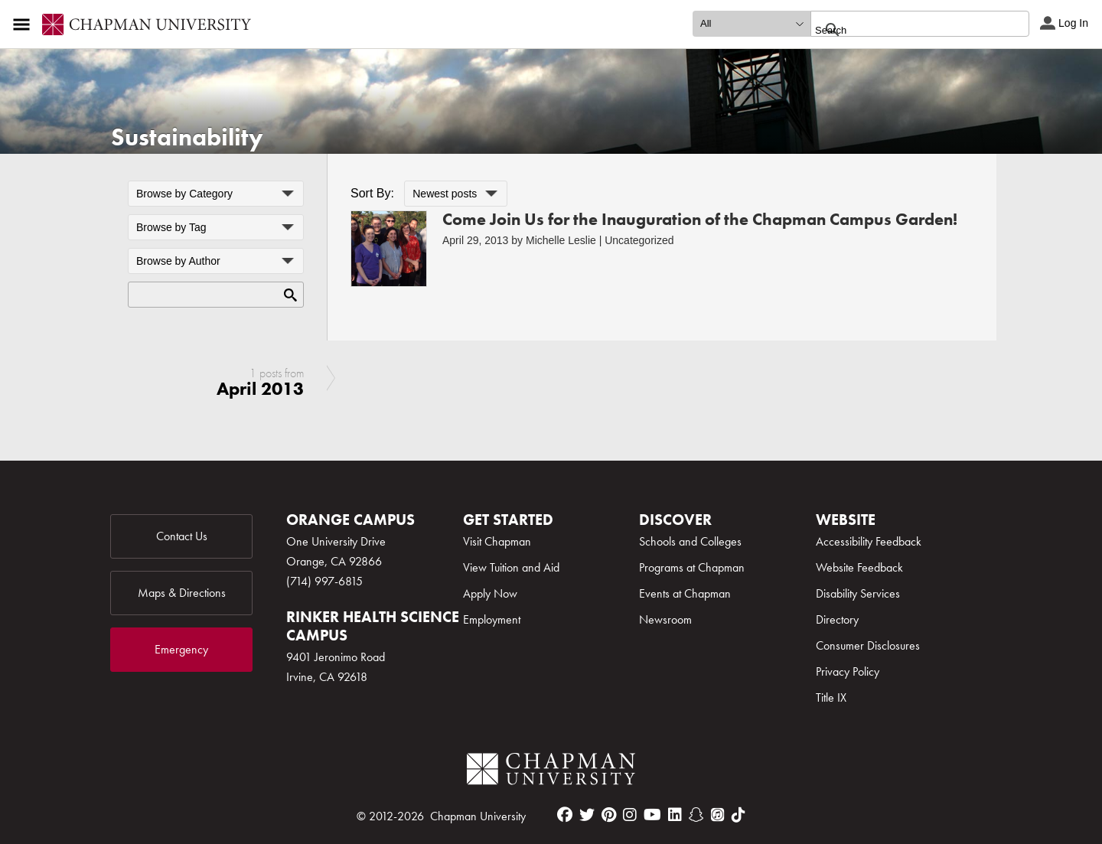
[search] (903, 30)
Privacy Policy (847, 671)
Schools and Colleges (690, 541)
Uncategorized (639, 240)
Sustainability (187, 137)
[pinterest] (609, 815)
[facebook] (564, 815)
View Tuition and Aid (511, 567)
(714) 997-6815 (324, 581)
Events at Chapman (685, 593)
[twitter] (587, 815)
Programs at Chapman (692, 567)
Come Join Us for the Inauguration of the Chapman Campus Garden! (699, 219)
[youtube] (652, 815)
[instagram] (630, 815)
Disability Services (858, 593)
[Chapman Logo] (551, 771)
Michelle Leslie (561, 240)
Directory (837, 619)
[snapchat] (696, 815)
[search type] (751, 24)
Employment (491, 619)
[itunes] (718, 815)
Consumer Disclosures (868, 645)
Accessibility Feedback (868, 541)
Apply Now (490, 593)
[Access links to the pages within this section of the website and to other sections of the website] (24, 24)
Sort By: (372, 193)
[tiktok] (738, 815)
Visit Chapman (497, 541)
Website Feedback (859, 567)
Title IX (831, 697)
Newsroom (665, 619)
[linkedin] (675, 815)
